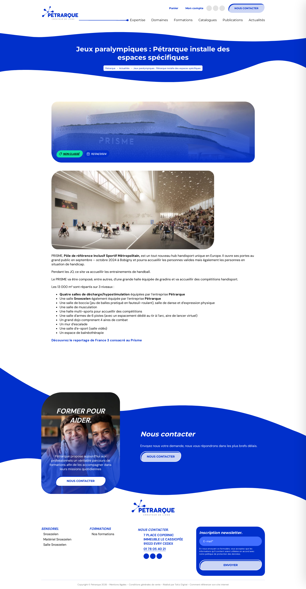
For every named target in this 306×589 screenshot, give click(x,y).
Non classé (69, 154)
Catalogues (207, 20)
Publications (233, 20)
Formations (183, 20)
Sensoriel (50, 529)
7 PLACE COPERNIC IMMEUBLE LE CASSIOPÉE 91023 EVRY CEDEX (163, 539)
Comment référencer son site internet (209, 584)
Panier (173, 8)
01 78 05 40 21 (155, 549)
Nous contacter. (153, 530)
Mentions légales (117, 584)
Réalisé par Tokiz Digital (175, 584)
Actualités (257, 20)
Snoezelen (50, 534)
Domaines (159, 20)
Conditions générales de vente (144, 584)
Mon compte (194, 8)
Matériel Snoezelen (57, 539)
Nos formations (103, 534)
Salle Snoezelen (54, 544)
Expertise (137, 20)
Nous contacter (246, 8)
